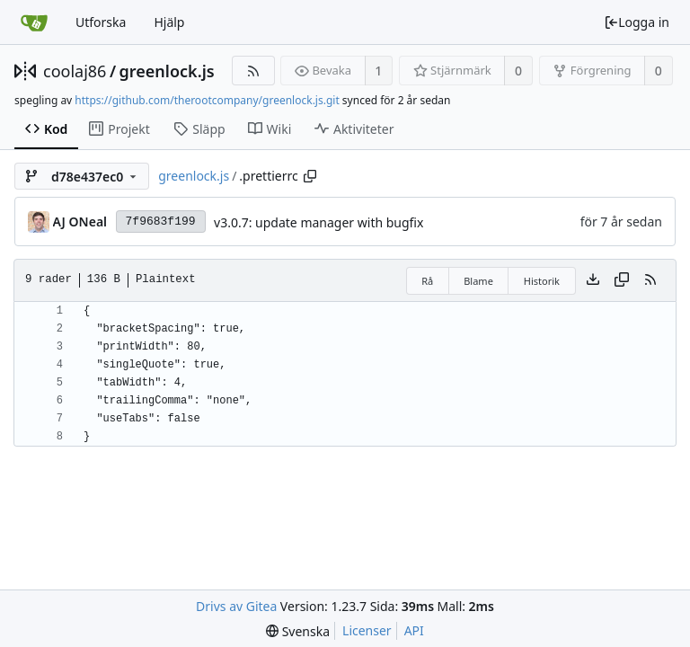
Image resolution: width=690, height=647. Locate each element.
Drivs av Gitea (236, 606)
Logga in (636, 22)
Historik (542, 281)
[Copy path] (310, 176)
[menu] (298, 631)
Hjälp (169, 22)
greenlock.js (167, 71)
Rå (427, 281)
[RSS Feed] (253, 70)
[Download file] (593, 280)
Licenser (367, 630)
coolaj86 (74, 71)
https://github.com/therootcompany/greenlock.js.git (207, 100)
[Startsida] (34, 22)
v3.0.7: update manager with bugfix (318, 222)
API (414, 630)
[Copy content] (621, 280)
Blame (478, 281)
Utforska (100, 22)
